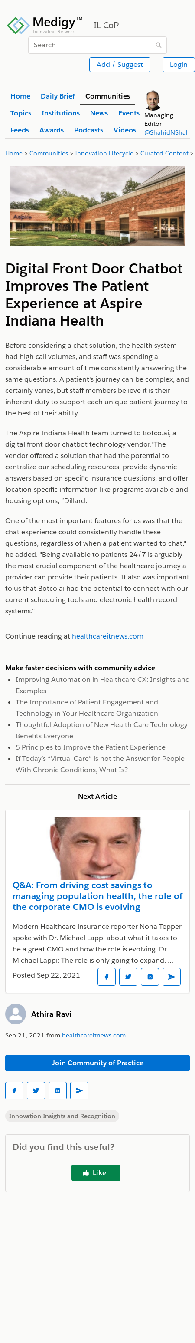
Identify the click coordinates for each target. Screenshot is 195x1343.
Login (179, 64)
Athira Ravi (51, 1014)
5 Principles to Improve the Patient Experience (91, 747)
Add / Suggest (120, 64)
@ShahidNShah (167, 132)
